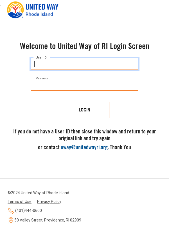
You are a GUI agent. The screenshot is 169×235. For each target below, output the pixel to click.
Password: (43, 78)
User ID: (42, 57)
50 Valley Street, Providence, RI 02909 (47, 220)
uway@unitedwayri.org (84, 148)
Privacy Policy (49, 201)
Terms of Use (19, 201)
